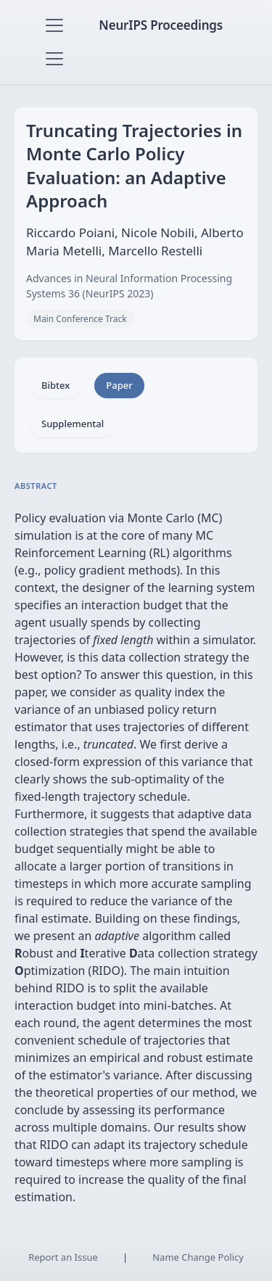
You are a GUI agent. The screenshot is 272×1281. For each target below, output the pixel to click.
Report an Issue (63, 1257)
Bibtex (55, 385)
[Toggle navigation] (54, 25)
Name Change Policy (198, 1257)
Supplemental (72, 423)
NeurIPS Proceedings (161, 25)
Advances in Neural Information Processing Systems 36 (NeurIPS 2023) (129, 285)
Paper (119, 385)
